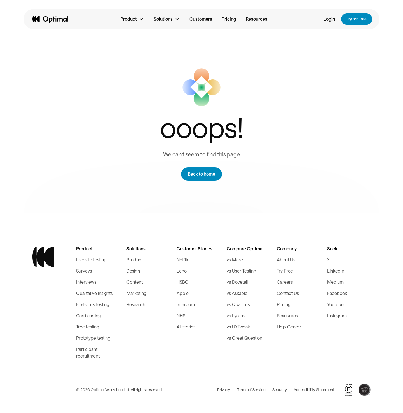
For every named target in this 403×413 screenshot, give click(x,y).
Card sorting (88, 315)
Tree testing (87, 326)
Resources (256, 19)
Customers (200, 19)
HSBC (182, 282)
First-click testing (92, 304)
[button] (132, 19)
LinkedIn (335, 270)
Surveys (84, 270)
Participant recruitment (88, 352)
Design (133, 270)
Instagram (337, 315)
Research (135, 304)
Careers (285, 282)
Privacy (223, 389)
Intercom (186, 304)
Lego (182, 270)
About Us (286, 259)
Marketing (136, 293)
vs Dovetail (237, 282)
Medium (335, 282)
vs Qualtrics (238, 304)
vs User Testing (241, 270)
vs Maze (235, 259)
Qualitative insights (94, 293)
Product (134, 259)
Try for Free (357, 19)
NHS (181, 315)
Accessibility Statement (314, 389)
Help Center (289, 326)
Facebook (337, 293)
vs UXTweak (238, 326)
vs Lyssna (236, 315)
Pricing (229, 19)
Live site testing (91, 259)
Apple (183, 293)
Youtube (335, 304)
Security (279, 389)
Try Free (285, 270)
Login (329, 19)
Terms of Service (251, 389)
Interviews (86, 282)
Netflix (183, 259)
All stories (186, 326)
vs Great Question (244, 338)
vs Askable (237, 293)
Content (134, 282)
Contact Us (288, 293)
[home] (50, 19)
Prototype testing (93, 338)
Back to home (201, 174)
